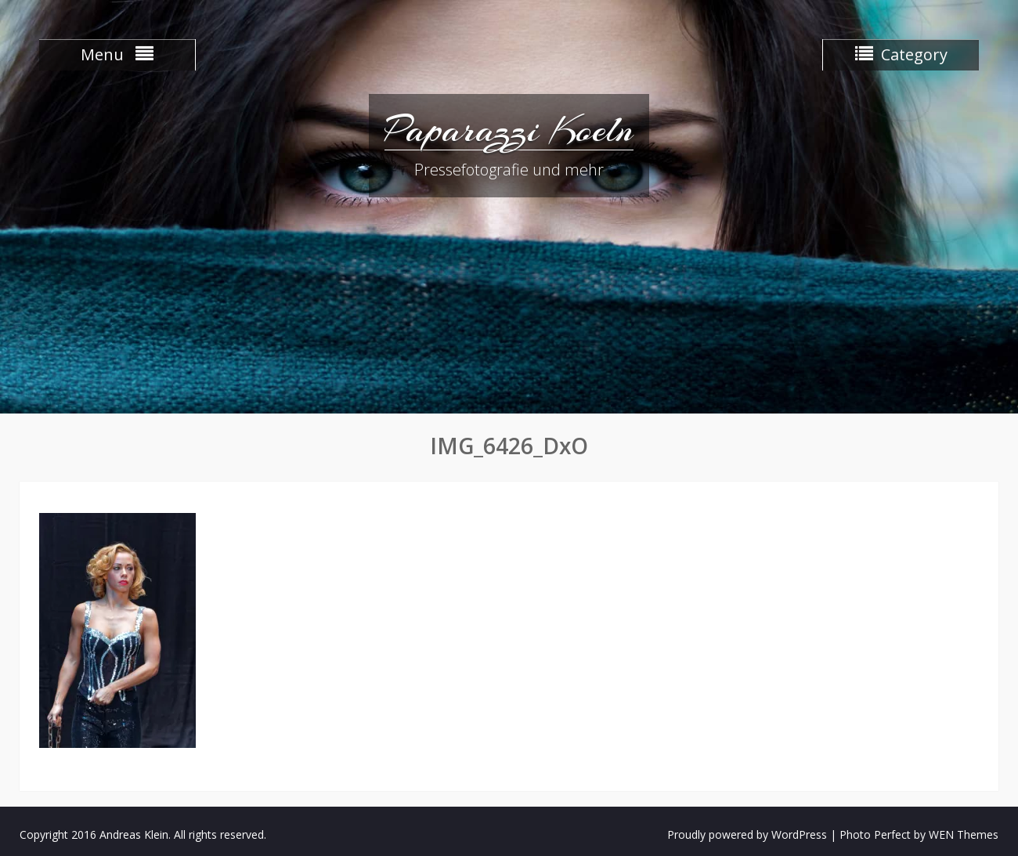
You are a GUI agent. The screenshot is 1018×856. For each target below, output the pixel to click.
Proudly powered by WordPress (747, 834)
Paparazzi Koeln (509, 129)
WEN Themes (963, 834)
